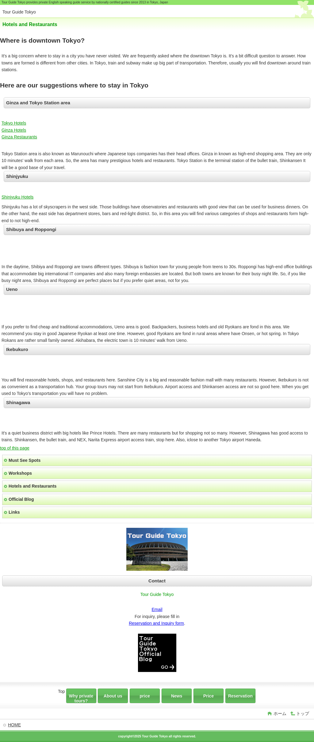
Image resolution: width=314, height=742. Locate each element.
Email (156, 609)
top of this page (14, 448)
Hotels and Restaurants (32, 486)
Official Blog (21, 499)
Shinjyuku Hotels (17, 197)
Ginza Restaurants (19, 136)
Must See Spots (24, 460)
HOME (14, 724)
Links (14, 512)
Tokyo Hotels (14, 123)
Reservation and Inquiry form (156, 623)
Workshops (20, 473)
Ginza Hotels (14, 130)
